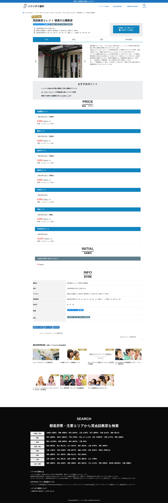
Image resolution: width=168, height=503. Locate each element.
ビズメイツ (131, 484)
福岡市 (53, 463)
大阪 (47, 450)
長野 (100, 446)
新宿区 (53, 437)
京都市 (63, 450)
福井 (79, 446)
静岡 (59, 441)
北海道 (48, 433)
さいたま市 (86, 437)
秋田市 (75, 433)
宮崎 (100, 463)
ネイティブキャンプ (102, 484)
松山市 (73, 454)
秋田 (70, 433)
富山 (58, 446)
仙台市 (106, 433)
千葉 (70, 437)
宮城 (101, 433)
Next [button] (85, 61)
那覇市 (129, 463)
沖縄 (123, 463)
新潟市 (53, 446)
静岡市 (64, 441)
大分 (89, 463)
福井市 (84, 446)
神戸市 (73, 450)
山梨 (89, 446)
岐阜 (70, 441)
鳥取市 (84, 459)
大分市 (94, 463)
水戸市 (110, 437)
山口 (89, 459)
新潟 (47, 446)
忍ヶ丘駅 (48, 327)
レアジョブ (33, 484)
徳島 (47, 454)
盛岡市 (96, 433)
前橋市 (121, 437)
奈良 (89, 450)
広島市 (53, 459)
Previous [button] (35, 61)
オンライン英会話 (103, 6)
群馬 (116, 437)
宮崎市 (105, 463)
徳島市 (53, 454)
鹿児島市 (117, 463)
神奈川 (59, 437)
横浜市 (64, 437)
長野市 (105, 446)
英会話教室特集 (117, 6)
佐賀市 (63, 463)
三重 (80, 441)
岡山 (58, 459)
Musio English (90, 484)
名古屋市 (53, 441)
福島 (112, 433)
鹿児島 (111, 463)
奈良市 (94, 450)
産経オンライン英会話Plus (118, 484)
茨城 (105, 437)
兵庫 (68, 450)
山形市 (85, 433)
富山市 (63, 446)
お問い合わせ (50, 491)
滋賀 (79, 450)
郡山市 (117, 433)
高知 (79, 454)
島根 (68, 459)
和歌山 (101, 450)
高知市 (84, 454)
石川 (68, 446)
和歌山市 (107, 450)
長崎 (68, 463)
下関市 (94, 459)
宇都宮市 (99, 437)
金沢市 (73, 446)
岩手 (91, 433)
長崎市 (73, 463)
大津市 (84, 450)
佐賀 (58, 463)
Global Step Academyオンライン (58, 484)
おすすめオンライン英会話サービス (42, 482)
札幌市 (54, 433)
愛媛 (68, 454)
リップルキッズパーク (77, 484)
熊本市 (84, 463)
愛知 (47, 441)
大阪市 (53, 450)
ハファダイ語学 (83, 500)
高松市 (63, 454)
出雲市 (73, 459)
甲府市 (94, 446)
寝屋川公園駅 (39, 327)
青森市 (64, 433)
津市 (84, 441)
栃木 (93, 437)
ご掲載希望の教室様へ (132, 6)
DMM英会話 (42, 484)
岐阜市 (75, 441)
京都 (58, 450)
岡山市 (63, 459)
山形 (80, 433)
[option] (60, 61)
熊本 (79, 463)
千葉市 (75, 437)
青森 (59, 433)
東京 (47, 437)
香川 (58, 454)
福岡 (47, 463)
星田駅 (57, 327)
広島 (47, 459)
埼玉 (80, 437)
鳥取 (79, 459)
